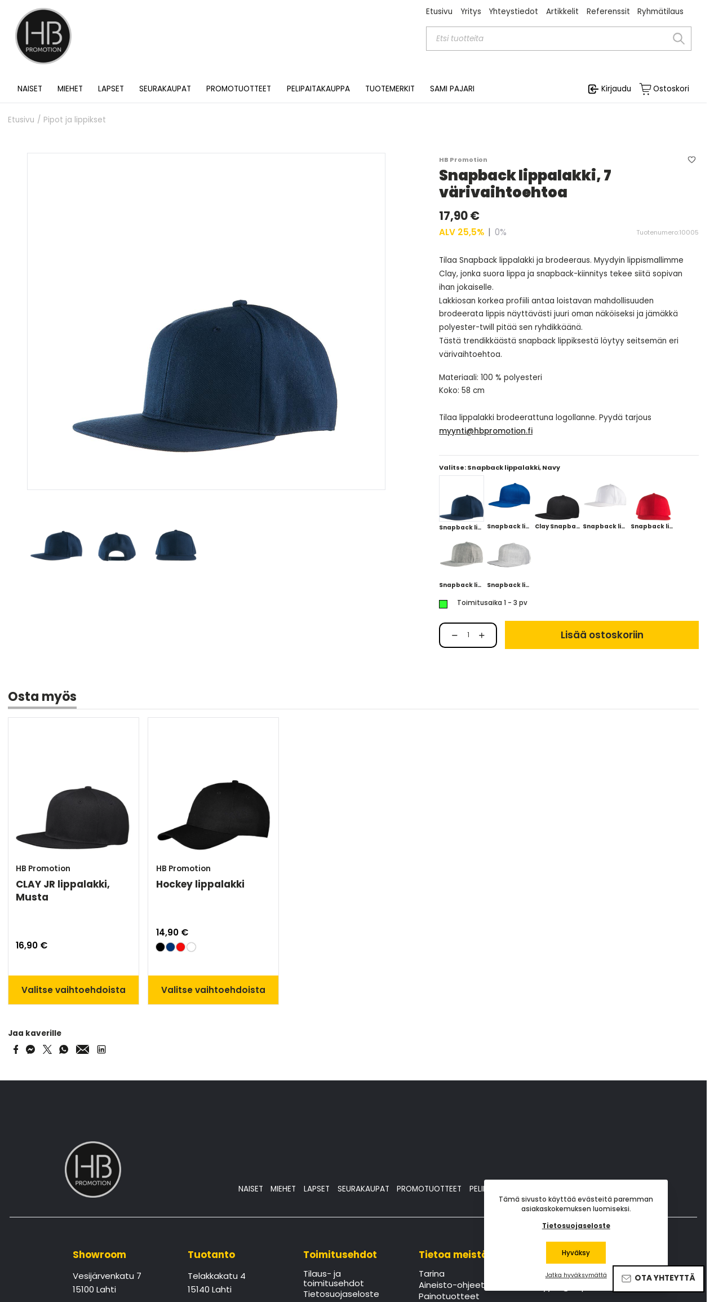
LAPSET (317, 1189)
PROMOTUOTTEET (429, 1189)
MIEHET (283, 1189)
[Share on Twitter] (47, 1049)
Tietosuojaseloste (341, 1295)
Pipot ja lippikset (74, 120)
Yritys (470, 11)
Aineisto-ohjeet (452, 1286)
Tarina (432, 1274)
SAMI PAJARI (452, 89)
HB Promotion (463, 159)
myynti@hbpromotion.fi (486, 431)
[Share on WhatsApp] (63, 1049)
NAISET (250, 1189)
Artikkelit (562, 11)
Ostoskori (671, 89)
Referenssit (608, 11)
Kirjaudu (616, 88)
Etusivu (439, 11)
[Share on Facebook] (16, 1049)
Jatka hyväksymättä (576, 1275)
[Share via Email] (83, 1049)
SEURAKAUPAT (165, 89)
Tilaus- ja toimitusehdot (333, 1278)
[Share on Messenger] (30, 1049)
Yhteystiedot (513, 11)
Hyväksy (576, 1252)
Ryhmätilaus (660, 11)
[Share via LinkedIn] (101, 1049)
